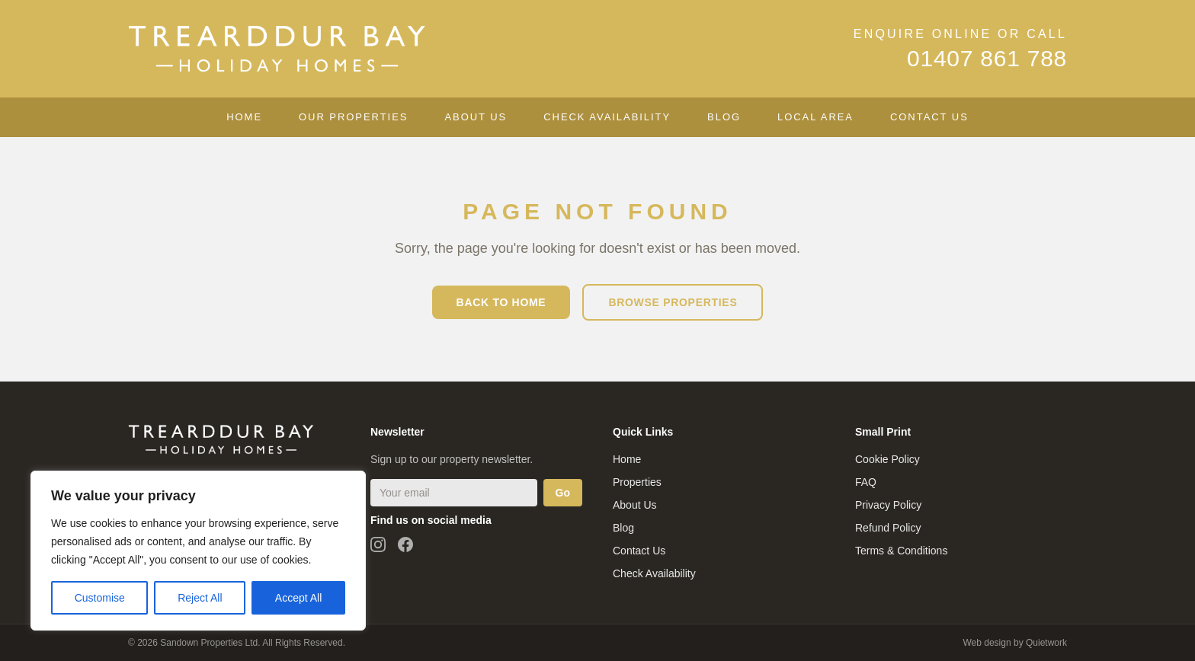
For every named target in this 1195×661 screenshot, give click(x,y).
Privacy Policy (888, 505)
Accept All (298, 598)
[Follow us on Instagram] (378, 544)
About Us (475, 117)
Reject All (200, 598)
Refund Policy (888, 528)
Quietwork (1046, 642)
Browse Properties (672, 302)
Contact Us (929, 117)
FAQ (865, 482)
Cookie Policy (887, 459)
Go (563, 493)
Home (244, 117)
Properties (637, 482)
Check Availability (607, 117)
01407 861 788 (987, 58)
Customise (100, 598)
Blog (724, 117)
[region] (198, 551)
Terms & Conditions (901, 550)
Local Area (815, 117)
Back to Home (501, 302)
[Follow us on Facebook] (405, 544)
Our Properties (353, 117)
